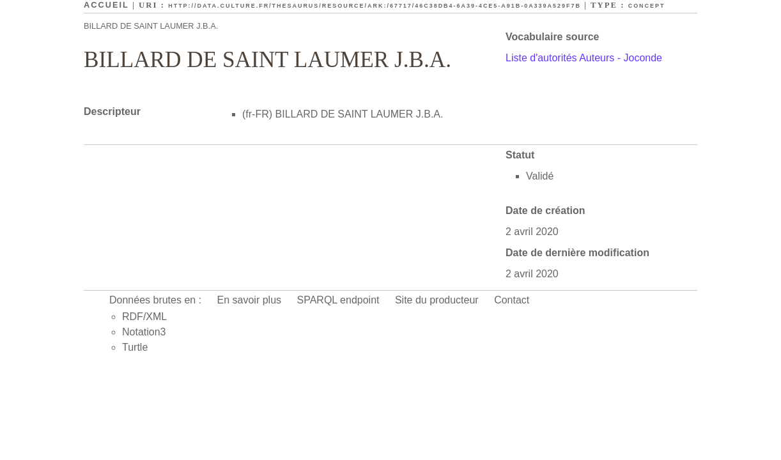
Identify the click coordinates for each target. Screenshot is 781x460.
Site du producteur (437, 300)
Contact (511, 300)
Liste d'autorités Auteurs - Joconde (584, 57)
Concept (646, 6)
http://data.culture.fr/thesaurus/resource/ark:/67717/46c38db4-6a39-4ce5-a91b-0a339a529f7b (374, 6)
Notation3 (144, 331)
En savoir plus (249, 300)
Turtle (135, 347)
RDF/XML (144, 316)
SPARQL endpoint (338, 300)
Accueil (106, 5)
